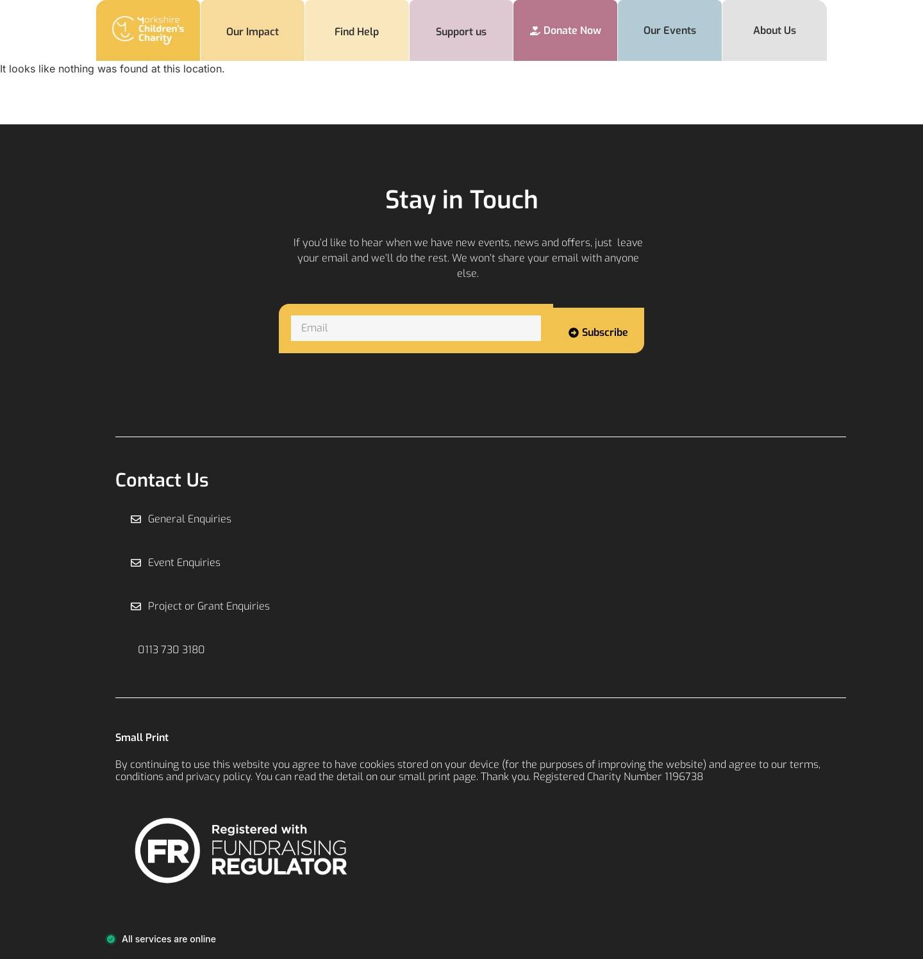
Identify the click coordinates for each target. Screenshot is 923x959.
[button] (167, 650)
